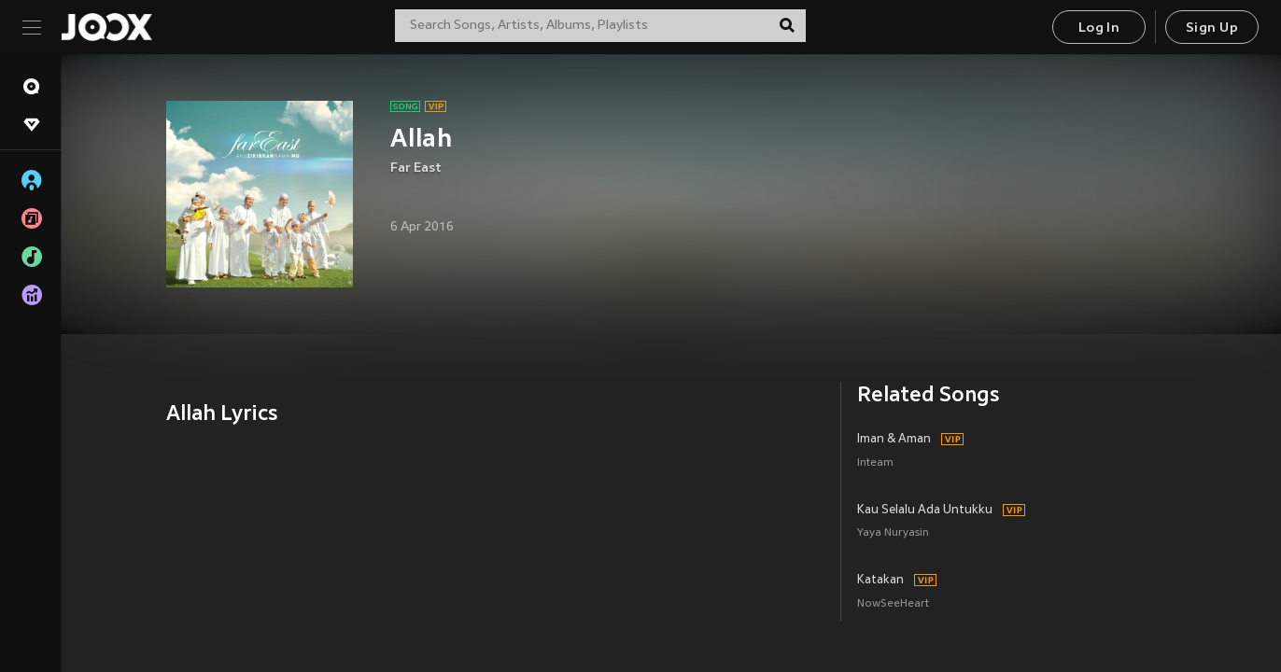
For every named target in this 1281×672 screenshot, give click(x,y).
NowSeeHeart (893, 604)
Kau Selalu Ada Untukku (924, 510)
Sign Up (1212, 28)
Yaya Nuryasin (893, 533)
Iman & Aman (894, 439)
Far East (416, 168)
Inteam (875, 463)
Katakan (880, 580)
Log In (1098, 28)
